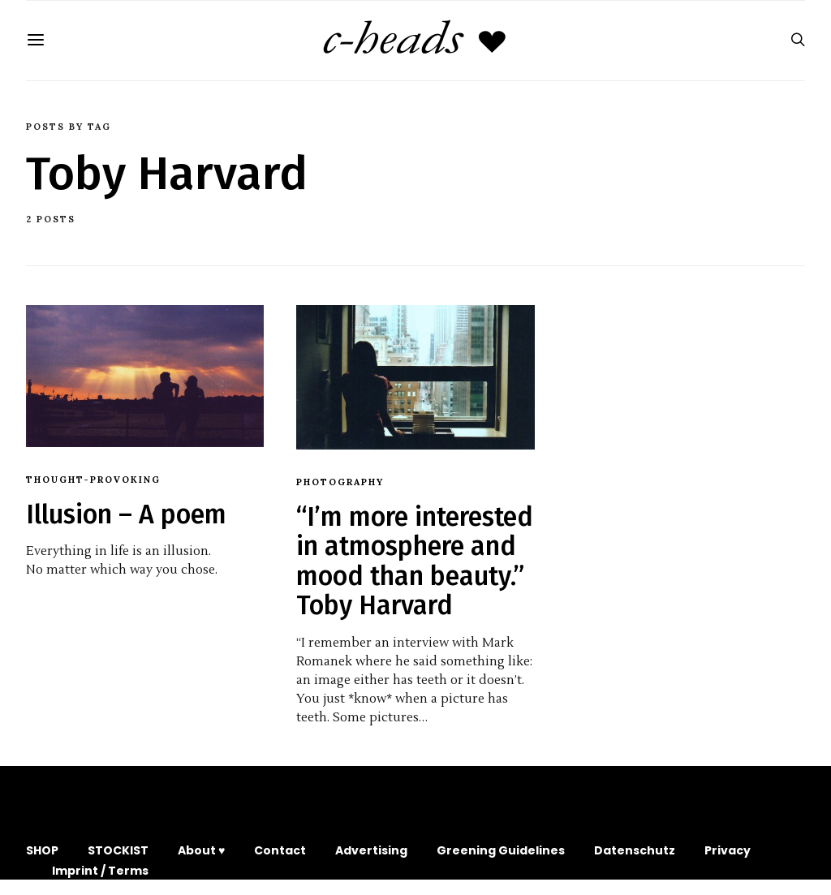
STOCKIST (118, 850)
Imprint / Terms (100, 871)
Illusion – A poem (126, 514)
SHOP (42, 850)
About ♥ (201, 850)
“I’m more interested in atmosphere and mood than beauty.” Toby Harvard (414, 561)
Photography (340, 482)
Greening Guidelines (501, 850)
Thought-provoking (93, 479)
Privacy (727, 850)
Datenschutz (634, 850)
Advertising (371, 850)
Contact (280, 850)
